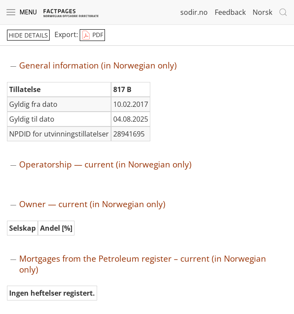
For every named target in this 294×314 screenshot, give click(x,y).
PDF (92, 35)
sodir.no (194, 12)
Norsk (262, 12)
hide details (28, 35)
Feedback (230, 12)
